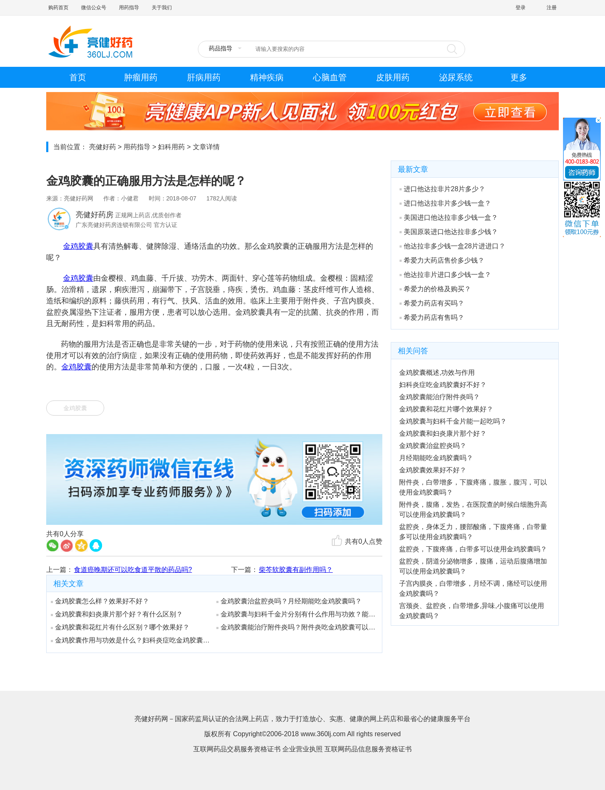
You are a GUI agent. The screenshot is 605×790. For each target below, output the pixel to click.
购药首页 (58, 8)
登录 (521, 8)
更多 (518, 77)
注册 (552, 8)
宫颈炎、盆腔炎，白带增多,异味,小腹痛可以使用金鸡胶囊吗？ (471, 610)
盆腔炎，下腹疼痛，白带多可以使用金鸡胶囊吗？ (473, 549)
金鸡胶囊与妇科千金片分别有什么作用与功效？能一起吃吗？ (296, 614)
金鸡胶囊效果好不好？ (432, 470)
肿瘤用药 (141, 77)
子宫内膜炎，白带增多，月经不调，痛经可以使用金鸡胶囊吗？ (473, 588)
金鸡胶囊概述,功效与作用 (437, 372)
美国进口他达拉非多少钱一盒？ (449, 217)
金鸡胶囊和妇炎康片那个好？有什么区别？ (117, 614)
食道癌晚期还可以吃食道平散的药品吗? (133, 569)
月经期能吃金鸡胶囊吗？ (436, 457)
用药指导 (129, 8)
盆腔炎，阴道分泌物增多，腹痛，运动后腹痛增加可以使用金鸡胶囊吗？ (473, 566)
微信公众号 (93, 8)
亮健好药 (102, 146)
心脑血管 (330, 77)
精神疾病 (267, 77)
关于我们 (162, 8)
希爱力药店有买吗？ (432, 303)
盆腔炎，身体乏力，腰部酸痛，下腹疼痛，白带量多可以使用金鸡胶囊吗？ (473, 531)
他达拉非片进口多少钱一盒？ (445, 274)
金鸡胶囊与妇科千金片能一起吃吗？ (453, 421)
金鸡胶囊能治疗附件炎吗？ (439, 396)
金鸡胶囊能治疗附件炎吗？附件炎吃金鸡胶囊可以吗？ (296, 627)
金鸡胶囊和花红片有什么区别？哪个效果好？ (120, 627)
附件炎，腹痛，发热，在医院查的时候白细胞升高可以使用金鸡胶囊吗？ (473, 509)
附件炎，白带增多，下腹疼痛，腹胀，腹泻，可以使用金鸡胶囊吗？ (473, 487)
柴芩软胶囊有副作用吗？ (296, 569)
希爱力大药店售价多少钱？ (442, 260)
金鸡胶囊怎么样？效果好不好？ (100, 601)
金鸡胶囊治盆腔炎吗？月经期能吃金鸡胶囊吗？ (289, 601)
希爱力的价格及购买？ (435, 288)
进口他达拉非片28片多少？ (442, 188)
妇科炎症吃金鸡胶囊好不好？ (443, 384)
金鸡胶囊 (78, 246)
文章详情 (206, 146)
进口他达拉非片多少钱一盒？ (445, 203)
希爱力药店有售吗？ (432, 317)
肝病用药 (204, 77)
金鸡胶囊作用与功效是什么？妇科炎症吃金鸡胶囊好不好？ (130, 640)
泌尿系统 (456, 77)
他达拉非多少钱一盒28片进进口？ (452, 246)
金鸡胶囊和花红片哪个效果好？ (446, 409)
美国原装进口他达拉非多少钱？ (449, 231)
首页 (77, 77)
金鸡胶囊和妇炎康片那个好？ (443, 433)
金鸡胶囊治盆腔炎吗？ (432, 445)
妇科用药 (171, 146)
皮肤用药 (393, 77)
